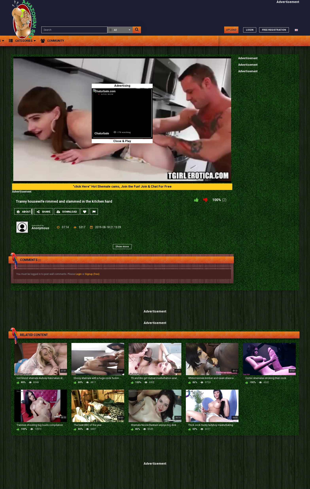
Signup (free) (92, 274)
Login (79, 274)
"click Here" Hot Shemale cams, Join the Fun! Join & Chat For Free (122, 186)
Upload (231, 29)
